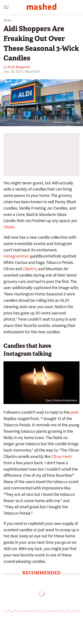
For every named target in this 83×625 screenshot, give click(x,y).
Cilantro (29, 268)
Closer (9, 227)
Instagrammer (16, 256)
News (7, 20)
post (74, 412)
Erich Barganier (19, 67)
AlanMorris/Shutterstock (67, 122)
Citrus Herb (61, 456)
